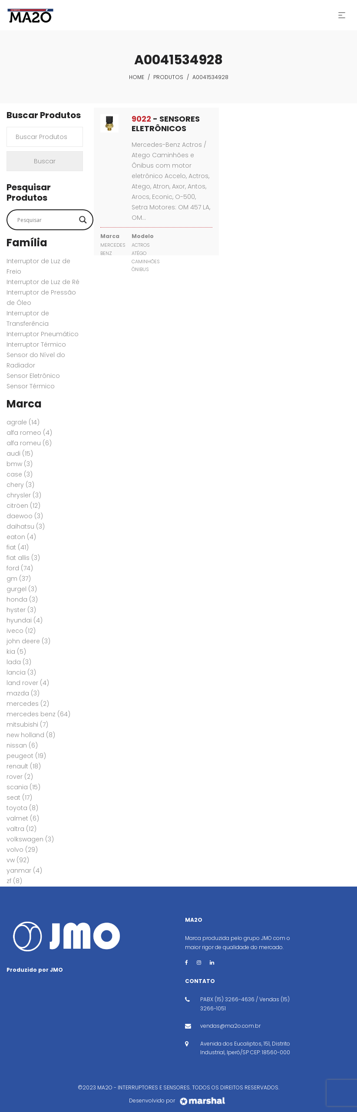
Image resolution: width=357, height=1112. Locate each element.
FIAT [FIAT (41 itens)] (18, 547)
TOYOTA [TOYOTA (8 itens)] (22, 808)
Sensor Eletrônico (33, 375)
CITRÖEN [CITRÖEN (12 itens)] (23, 505)
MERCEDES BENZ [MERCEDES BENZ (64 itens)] (38, 714)
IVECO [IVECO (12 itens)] (21, 630)
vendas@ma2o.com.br (230, 1025)
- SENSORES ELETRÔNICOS (166, 123)
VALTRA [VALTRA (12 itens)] (21, 828)
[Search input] (46, 220)
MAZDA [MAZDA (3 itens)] (23, 693)
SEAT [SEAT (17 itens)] (19, 797)
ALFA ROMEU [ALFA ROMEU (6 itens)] (29, 443)
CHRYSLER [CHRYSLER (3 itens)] (24, 495)
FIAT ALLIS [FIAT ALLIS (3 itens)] (23, 557)
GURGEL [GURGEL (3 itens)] (22, 589)
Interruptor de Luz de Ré (43, 282)
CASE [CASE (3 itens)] (20, 474)
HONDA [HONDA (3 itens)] (22, 599)
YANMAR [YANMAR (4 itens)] (24, 870)
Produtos (168, 77)
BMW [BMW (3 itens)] (20, 464)
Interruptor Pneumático (43, 334)
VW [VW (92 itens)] (18, 860)
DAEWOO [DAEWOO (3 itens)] (25, 516)
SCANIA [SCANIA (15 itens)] (23, 787)
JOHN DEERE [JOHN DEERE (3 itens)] (28, 641)
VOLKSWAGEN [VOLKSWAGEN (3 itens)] (30, 839)
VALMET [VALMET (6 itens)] (23, 818)
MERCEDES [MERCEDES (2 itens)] (28, 703)
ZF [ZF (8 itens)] (14, 881)
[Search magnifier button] (83, 220)
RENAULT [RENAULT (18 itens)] (24, 766)
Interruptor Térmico (36, 344)
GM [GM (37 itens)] (19, 578)
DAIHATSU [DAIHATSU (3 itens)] (26, 526)
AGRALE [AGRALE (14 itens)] (23, 422)
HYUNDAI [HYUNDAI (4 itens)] (25, 620)
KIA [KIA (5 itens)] (16, 651)
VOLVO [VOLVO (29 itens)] (22, 849)
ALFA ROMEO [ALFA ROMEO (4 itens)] (29, 432)
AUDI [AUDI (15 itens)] (20, 453)
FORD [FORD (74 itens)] (20, 568)
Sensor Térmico (31, 386)
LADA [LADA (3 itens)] (19, 662)
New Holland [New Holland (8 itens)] (31, 735)
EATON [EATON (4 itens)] (21, 537)
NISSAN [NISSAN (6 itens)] (22, 745)
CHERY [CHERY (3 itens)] (20, 484)
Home (136, 77)
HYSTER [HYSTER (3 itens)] (21, 610)
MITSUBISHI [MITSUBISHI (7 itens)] (27, 724)
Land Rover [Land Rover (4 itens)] (28, 682)
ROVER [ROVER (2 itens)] (20, 776)
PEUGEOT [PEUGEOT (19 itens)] (26, 755)
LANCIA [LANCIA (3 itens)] (21, 672)
